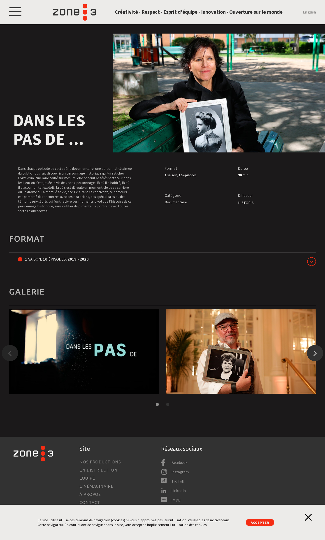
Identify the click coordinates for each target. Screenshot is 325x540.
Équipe (87, 478)
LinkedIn (178, 490)
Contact (89, 502)
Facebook (179, 462)
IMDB (176, 500)
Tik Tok (177, 481)
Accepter (260, 522)
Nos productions (100, 462)
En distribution (98, 470)
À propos (90, 494)
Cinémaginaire (96, 486)
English (309, 14)
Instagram (180, 471)
